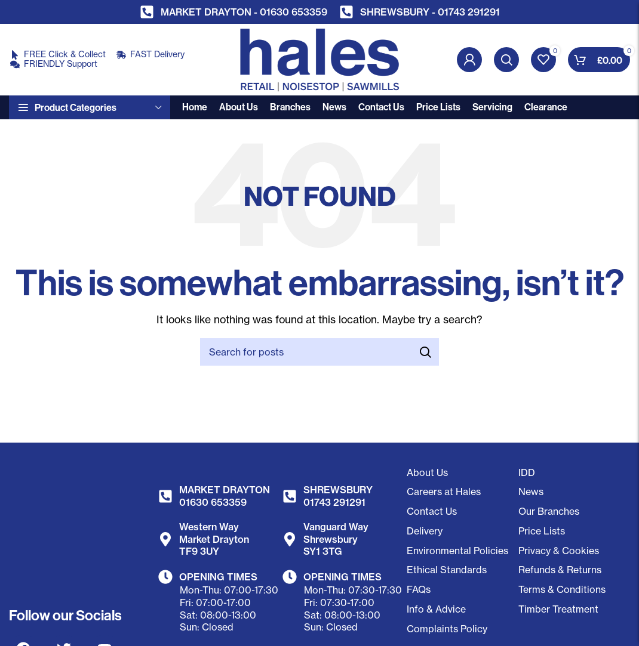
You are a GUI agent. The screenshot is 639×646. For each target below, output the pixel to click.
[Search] (506, 60)
